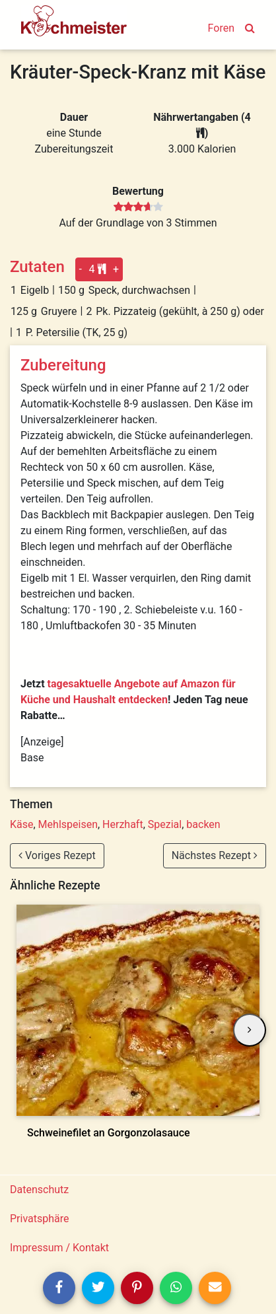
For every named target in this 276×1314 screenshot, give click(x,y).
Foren (221, 28)
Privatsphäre (39, 1218)
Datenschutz (39, 1189)
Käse (21, 824)
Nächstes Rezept (215, 855)
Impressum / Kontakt (59, 1247)
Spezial (165, 824)
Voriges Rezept (57, 855)
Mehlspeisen (68, 824)
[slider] (138, 207)
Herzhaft (122, 824)
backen (203, 824)
